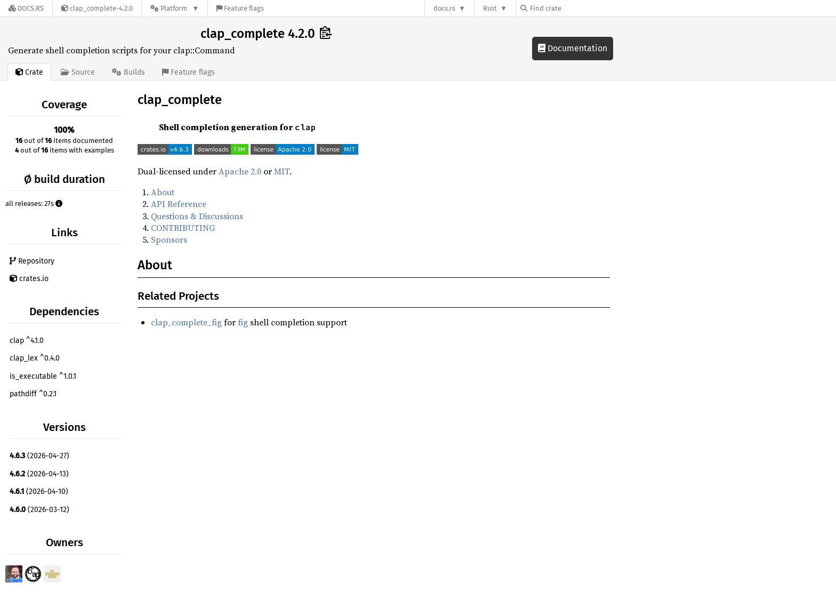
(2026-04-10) (39, 491)
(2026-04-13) (39, 473)
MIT (282, 171)
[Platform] (174, 8)
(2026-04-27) (39, 455)
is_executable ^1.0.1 (43, 376)
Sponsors (169, 239)
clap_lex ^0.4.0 (35, 358)
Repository (32, 261)
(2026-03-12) (39, 509)
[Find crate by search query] (573, 8)
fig (243, 322)
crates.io (29, 278)
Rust (490, 8)
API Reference (178, 204)
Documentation (572, 48)
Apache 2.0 (240, 171)
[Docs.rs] (26, 8)
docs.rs (444, 8)
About (162, 192)
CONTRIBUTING (183, 228)
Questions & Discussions (197, 216)
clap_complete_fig (186, 322)
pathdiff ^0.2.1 (33, 393)
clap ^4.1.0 (27, 340)
